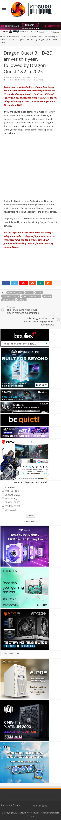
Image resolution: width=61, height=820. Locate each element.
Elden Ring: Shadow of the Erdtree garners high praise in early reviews (37, 320)
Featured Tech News (32, 36)
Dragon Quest (15, 292)
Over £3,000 (10, 509)
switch (22, 300)
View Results (30, 521)
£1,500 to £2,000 (12, 498)
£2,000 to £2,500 (12, 502)
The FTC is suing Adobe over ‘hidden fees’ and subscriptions (23, 310)
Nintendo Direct (11, 296)
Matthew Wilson (13, 77)
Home (3, 36)
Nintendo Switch (31, 296)
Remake (47, 296)
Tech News (14, 36)
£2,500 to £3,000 (12, 505)
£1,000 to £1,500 (12, 494)
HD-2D (29, 292)
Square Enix (8, 300)
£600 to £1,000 (12, 490)
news (39, 292)
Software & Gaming (34, 80)
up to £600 (10, 487)
